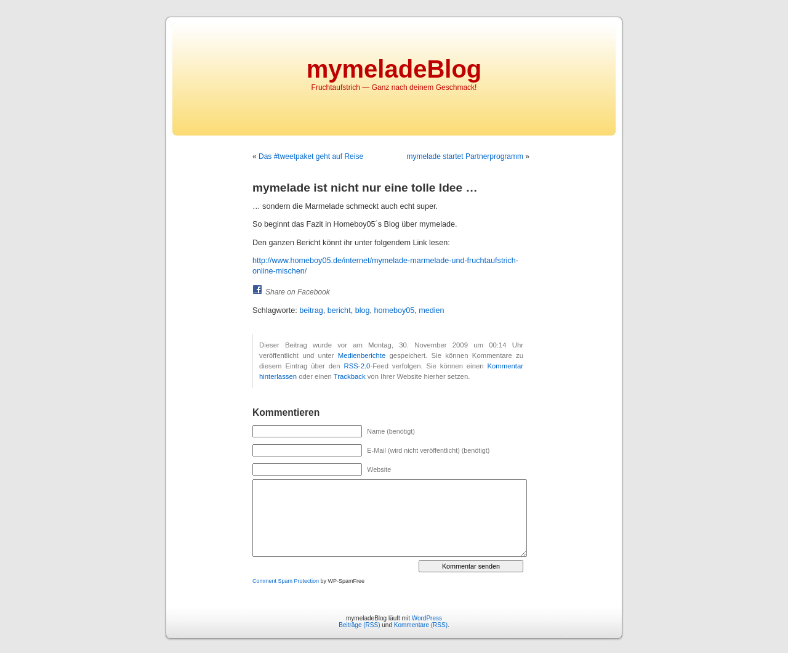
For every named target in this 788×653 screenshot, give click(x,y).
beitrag (311, 310)
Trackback (350, 376)
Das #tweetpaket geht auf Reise (311, 156)
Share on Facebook (297, 292)
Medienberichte (361, 355)
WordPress (427, 618)
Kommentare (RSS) (421, 625)
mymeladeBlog (394, 69)
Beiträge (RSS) (359, 625)
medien (431, 310)
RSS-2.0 (357, 366)
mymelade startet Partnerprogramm (465, 156)
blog (362, 310)
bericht (339, 310)
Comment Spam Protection (285, 581)
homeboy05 (394, 310)
